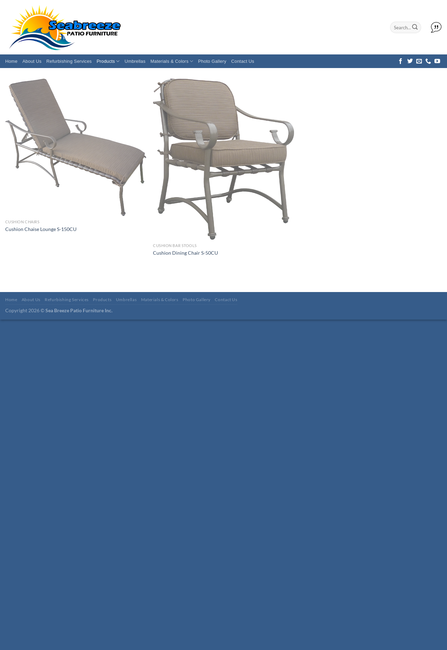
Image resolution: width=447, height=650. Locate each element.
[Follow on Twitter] (410, 61)
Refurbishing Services (69, 61)
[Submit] (415, 27)
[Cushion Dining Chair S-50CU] (223, 159)
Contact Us (242, 61)
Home (11, 61)
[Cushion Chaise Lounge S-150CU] (75, 147)
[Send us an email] (419, 61)
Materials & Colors (172, 61)
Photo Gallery (212, 61)
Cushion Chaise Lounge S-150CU (40, 229)
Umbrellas (135, 61)
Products (108, 61)
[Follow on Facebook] (400, 61)
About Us (32, 61)
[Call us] (428, 61)
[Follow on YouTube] (437, 61)
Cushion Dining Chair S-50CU (185, 253)
